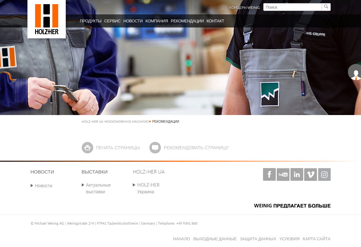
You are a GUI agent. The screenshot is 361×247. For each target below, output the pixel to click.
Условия (289, 238)
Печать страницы (118, 147)
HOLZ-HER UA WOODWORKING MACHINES (115, 121)
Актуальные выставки (98, 188)
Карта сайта (317, 238)
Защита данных (258, 238)
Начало (181, 238)
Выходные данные (215, 238)
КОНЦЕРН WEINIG (244, 7)
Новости (43, 185)
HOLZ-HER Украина (148, 188)
